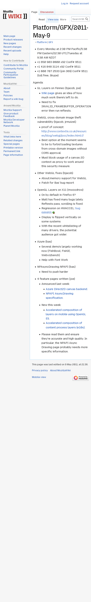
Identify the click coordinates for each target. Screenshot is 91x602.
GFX (51, 42)
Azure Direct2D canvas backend (66, 289)
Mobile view (39, 377)
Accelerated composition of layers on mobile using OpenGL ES (66, 314)
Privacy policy (40, 370)
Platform (42, 42)
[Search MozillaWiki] (80, 19)
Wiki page (47, 93)
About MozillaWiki (60, 370)
